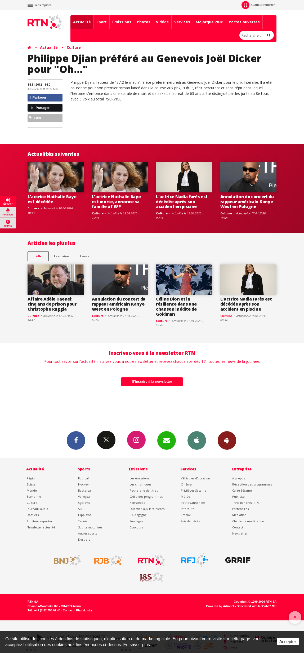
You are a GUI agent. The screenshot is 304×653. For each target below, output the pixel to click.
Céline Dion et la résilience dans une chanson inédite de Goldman (176, 306)
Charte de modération (248, 521)
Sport (101, 21)
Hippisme (85, 515)
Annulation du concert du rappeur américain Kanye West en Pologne (247, 202)
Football (84, 478)
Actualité (82, 21)
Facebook (76, 440)
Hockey (83, 484)
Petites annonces (193, 502)
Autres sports (87, 533)
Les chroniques (140, 484)
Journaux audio (37, 508)
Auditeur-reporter (258, 5)
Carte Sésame (242, 490)
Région (32, 478)
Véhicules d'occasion (195, 478)
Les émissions (139, 478)
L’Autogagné (138, 515)
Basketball (85, 490)
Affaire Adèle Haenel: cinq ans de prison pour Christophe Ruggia (52, 304)
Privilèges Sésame (193, 490)
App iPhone (196, 440)
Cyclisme (84, 502)
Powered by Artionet (220, 606)
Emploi (186, 515)
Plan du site (84, 610)
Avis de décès (190, 521)
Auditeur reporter (39, 521)
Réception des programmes (252, 484)
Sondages (136, 521)
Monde (32, 490)
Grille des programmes (146, 496)
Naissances (137, 502)
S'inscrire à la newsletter (152, 381)
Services (182, 21)
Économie (34, 496)
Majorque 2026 (209, 21)
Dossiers (33, 515)
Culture (74, 47)
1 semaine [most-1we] (61, 256)
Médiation (239, 515)
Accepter (287, 641)
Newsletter (240, 533)
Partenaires (240, 508)
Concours (136, 527)
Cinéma (186, 484)
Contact (237, 527)
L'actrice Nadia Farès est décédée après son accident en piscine (182, 202)
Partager (37, 97)
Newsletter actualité (41, 527)
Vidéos (162, 21)
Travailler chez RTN (245, 502)
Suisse (31, 484)
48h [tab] (38, 256)
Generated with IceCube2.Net (256, 606)
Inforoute (187, 508)
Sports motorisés (90, 527)
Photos (143, 21)
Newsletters (166, 440)
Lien (35, 118)
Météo (185, 496)
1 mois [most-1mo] (84, 256)
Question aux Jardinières (146, 508)
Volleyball (84, 496)
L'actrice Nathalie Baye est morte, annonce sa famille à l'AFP (116, 202)
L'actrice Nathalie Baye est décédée (52, 199)
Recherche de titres (143, 490)
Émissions (121, 21)
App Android (227, 440)
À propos (238, 478)
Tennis (82, 521)
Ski (80, 508)
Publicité (238, 496)
